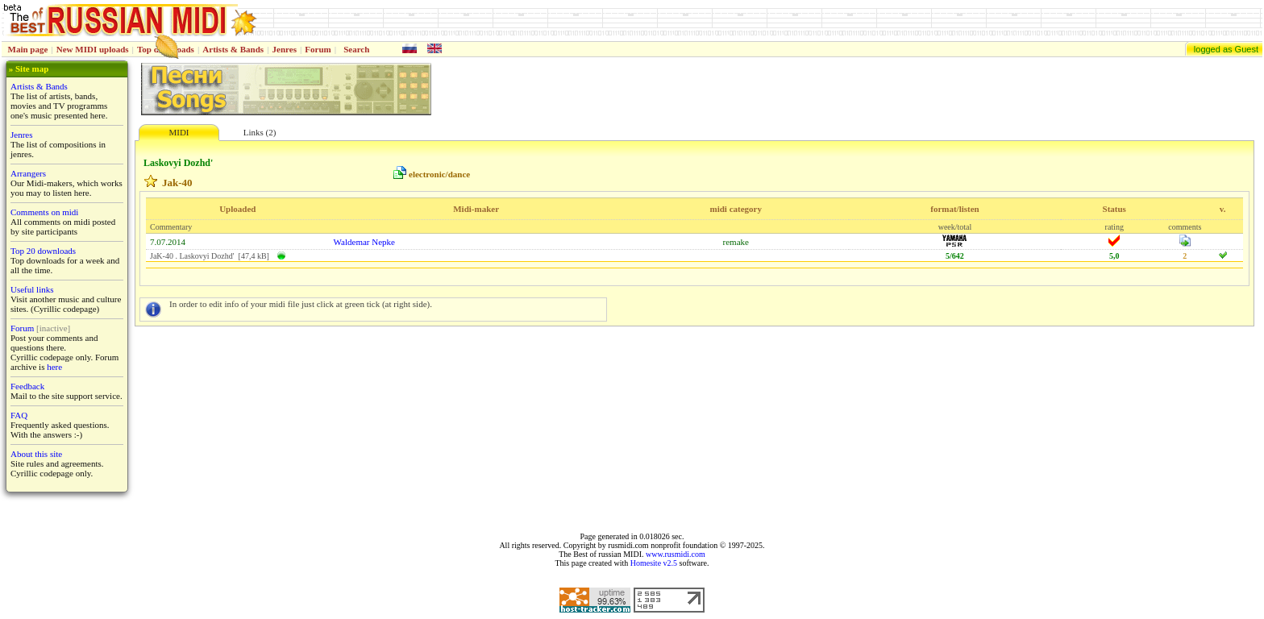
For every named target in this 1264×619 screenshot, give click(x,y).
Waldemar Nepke (364, 242)
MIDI (178, 132)
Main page (28, 49)
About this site (36, 454)
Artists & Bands (233, 49)
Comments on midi (44, 212)
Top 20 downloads (43, 250)
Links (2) (259, 132)
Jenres (284, 49)
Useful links (31, 289)
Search (356, 49)
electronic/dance (439, 174)
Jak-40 (177, 183)
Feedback (27, 386)
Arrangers (28, 173)
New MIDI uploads (92, 49)
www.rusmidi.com (675, 554)
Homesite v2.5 (653, 563)
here (54, 367)
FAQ (18, 415)
